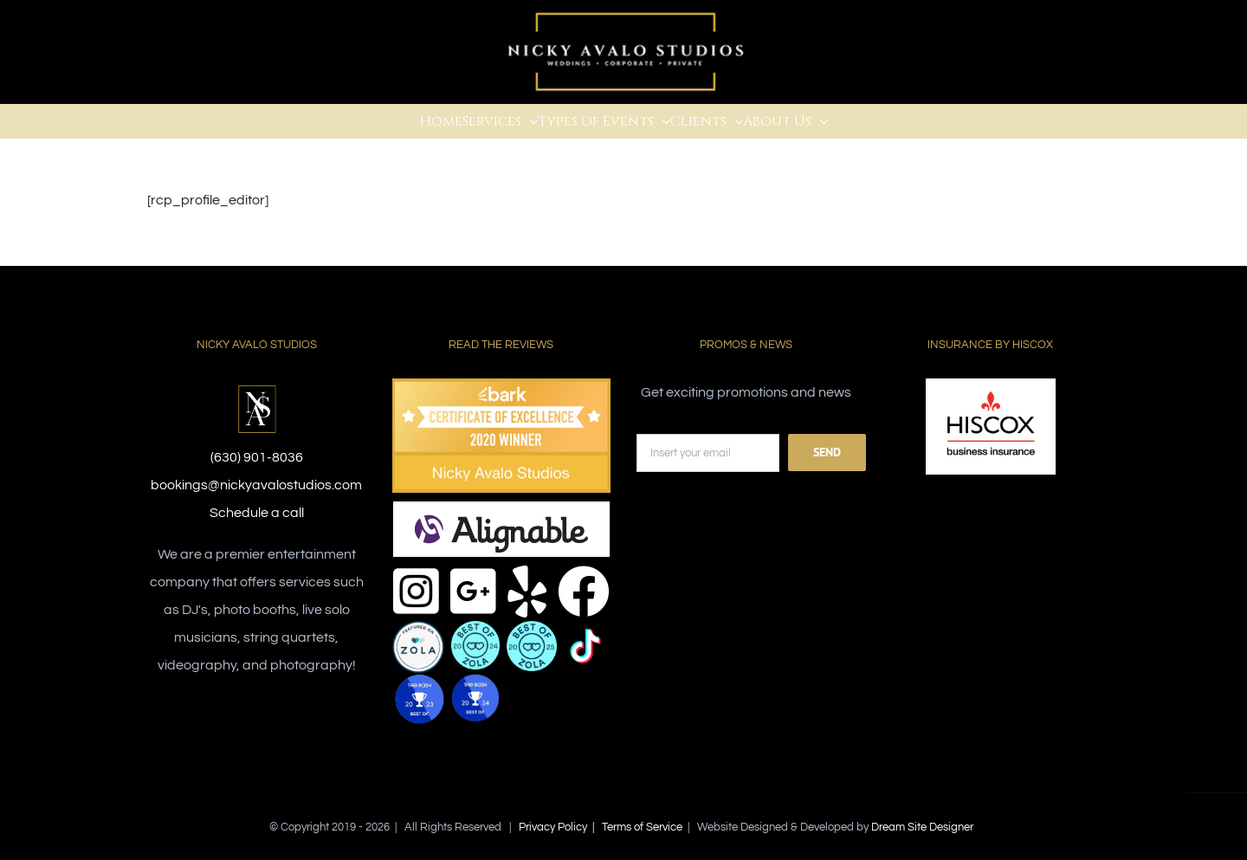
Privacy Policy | (560, 827)
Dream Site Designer (922, 827)
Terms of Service (642, 827)
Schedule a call (257, 513)
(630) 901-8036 (256, 457)
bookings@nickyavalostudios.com (256, 485)
